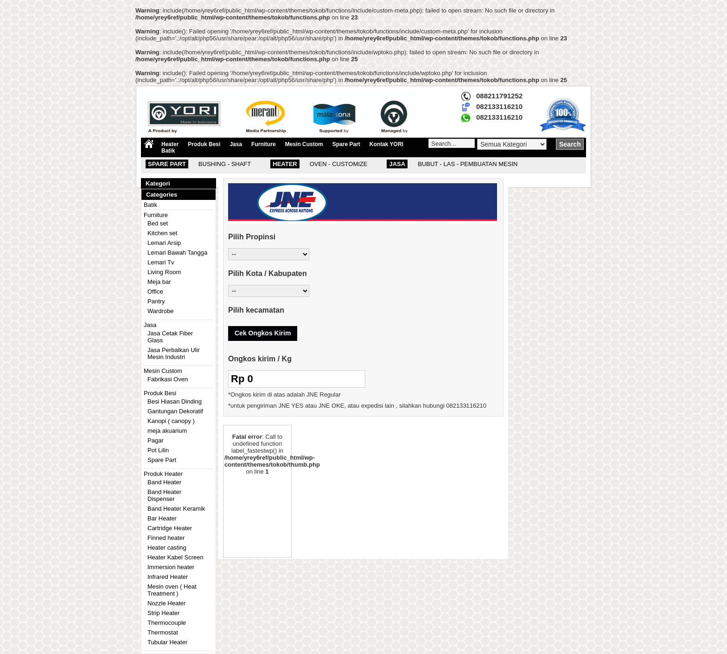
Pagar (155, 440)
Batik (168, 150)
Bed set (157, 223)
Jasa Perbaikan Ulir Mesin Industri (173, 353)
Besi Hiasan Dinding (174, 401)
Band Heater (164, 482)
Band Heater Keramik (176, 508)
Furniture (263, 144)
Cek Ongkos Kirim (263, 333)
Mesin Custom (304, 144)
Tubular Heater (167, 642)
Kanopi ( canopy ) (171, 420)
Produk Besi (204, 144)
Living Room (164, 272)
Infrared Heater (167, 576)
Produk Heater (163, 473)
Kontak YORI (386, 144)
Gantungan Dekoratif (175, 411)
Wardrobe (160, 311)
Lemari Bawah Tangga (177, 252)
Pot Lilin (158, 450)
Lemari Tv (160, 262)
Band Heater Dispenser (164, 495)
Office (155, 291)
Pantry (156, 301)
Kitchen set (162, 233)
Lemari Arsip (164, 242)
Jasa (236, 144)
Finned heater (166, 537)
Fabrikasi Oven (167, 379)
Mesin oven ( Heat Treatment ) (172, 590)
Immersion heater (170, 567)
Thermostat (162, 632)
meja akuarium (167, 430)
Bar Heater (162, 518)
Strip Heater (163, 612)
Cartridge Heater (169, 528)
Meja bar (159, 281)
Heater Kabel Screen (175, 557)
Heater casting (166, 547)
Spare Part (346, 144)
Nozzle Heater (166, 603)
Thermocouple (166, 622)
